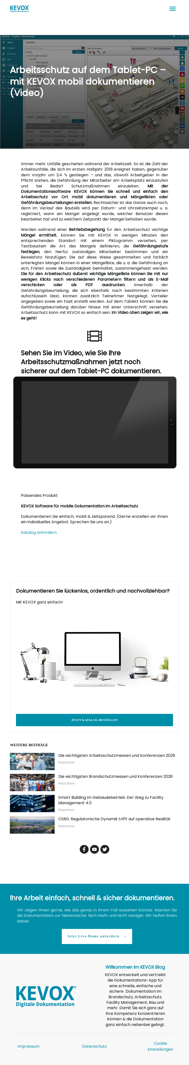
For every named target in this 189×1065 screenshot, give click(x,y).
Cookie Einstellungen (160, 1046)
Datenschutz (94, 1046)
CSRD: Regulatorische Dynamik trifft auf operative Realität (114, 819)
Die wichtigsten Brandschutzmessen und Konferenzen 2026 (115, 776)
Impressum (28, 1046)
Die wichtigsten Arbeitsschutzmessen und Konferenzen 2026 (116, 755)
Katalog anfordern (39, 532)
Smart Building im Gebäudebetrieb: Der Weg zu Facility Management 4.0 (110, 800)
